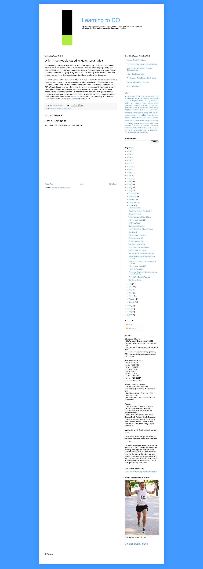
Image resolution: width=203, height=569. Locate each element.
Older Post (112, 184)
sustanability (137, 128)
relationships (145, 120)
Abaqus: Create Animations (136, 60)
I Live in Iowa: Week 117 (137, 266)
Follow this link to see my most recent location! (141, 472)
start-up (151, 123)
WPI (151, 98)
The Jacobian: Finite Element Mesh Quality (141, 78)
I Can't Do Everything (136, 269)
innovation (154, 110)
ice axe (148, 110)
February (132, 299)
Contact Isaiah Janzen (136, 543)
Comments (131, 329)
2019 (129, 172)
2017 (129, 178)
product (132, 120)
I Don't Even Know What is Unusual (141, 229)
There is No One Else (136, 241)
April (131, 293)
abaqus (155, 98)
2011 (129, 309)
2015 (129, 184)
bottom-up (147, 101)
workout (140, 132)
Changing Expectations (137, 244)
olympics (148, 117)
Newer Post (49, 184)
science (136, 123)
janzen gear (137, 113)
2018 (129, 175)
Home (81, 184)
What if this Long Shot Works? (139, 247)
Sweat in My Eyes (135, 214)
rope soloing (154, 120)
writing (145, 132)
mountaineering (138, 117)
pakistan (155, 117)
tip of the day (150, 128)
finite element (140, 110)
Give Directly (133, 232)
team (144, 128)
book (141, 101)
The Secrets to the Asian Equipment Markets (142, 64)
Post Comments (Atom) (62, 188)
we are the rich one (78, 96)
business (154, 101)
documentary (129, 108)
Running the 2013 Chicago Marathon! (141, 253)
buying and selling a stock (135, 103)
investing (128, 113)
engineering (130, 110)
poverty (64, 108)
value (134, 132)
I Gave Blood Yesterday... (135, 74)
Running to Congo (135, 280)
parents (127, 120)
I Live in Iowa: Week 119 (137, 235)
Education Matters (135, 208)
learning (145, 113)
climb (156, 103)
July (130, 284)
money (59, 108)
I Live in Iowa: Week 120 (137, 220)
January (132, 302)
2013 (129, 190)
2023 (129, 160)
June (131, 287)
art (130, 101)
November (133, 196)
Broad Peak (140, 96)
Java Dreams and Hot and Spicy (140, 217)
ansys (126, 101)
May (130, 290)
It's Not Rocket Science (140, 98)
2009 (129, 315)
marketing (151, 115)
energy (156, 107)
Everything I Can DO (136, 238)
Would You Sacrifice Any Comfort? (140, 211)
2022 (129, 163)
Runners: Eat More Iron (137, 226)
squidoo (146, 123)
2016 (129, 181)
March (131, 296)
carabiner (150, 103)
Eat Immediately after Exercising (138, 82)
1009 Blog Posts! (134, 223)
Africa (52, 108)
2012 (129, 306)
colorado (137, 105)
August (131, 205)
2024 (129, 157)
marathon (142, 115)
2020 (129, 169)
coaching (128, 105)
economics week (146, 108)
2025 (129, 154)
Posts (129, 325)
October (132, 199)
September (133, 202)
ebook (137, 107)
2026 (129, 151)
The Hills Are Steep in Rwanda (139, 277)
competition (153, 105)
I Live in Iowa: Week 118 (137, 250)
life (56, 108)
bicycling (135, 101)
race (137, 120)
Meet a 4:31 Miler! (133, 86)
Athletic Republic (130, 96)
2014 (129, 188)
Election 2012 (149, 96)
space (141, 123)
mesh (156, 115)
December (133, 193)
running (129, 123)
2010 (129, 312)
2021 (129, 166)
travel (69, 108)
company (144, 105)
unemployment (140, 130)
